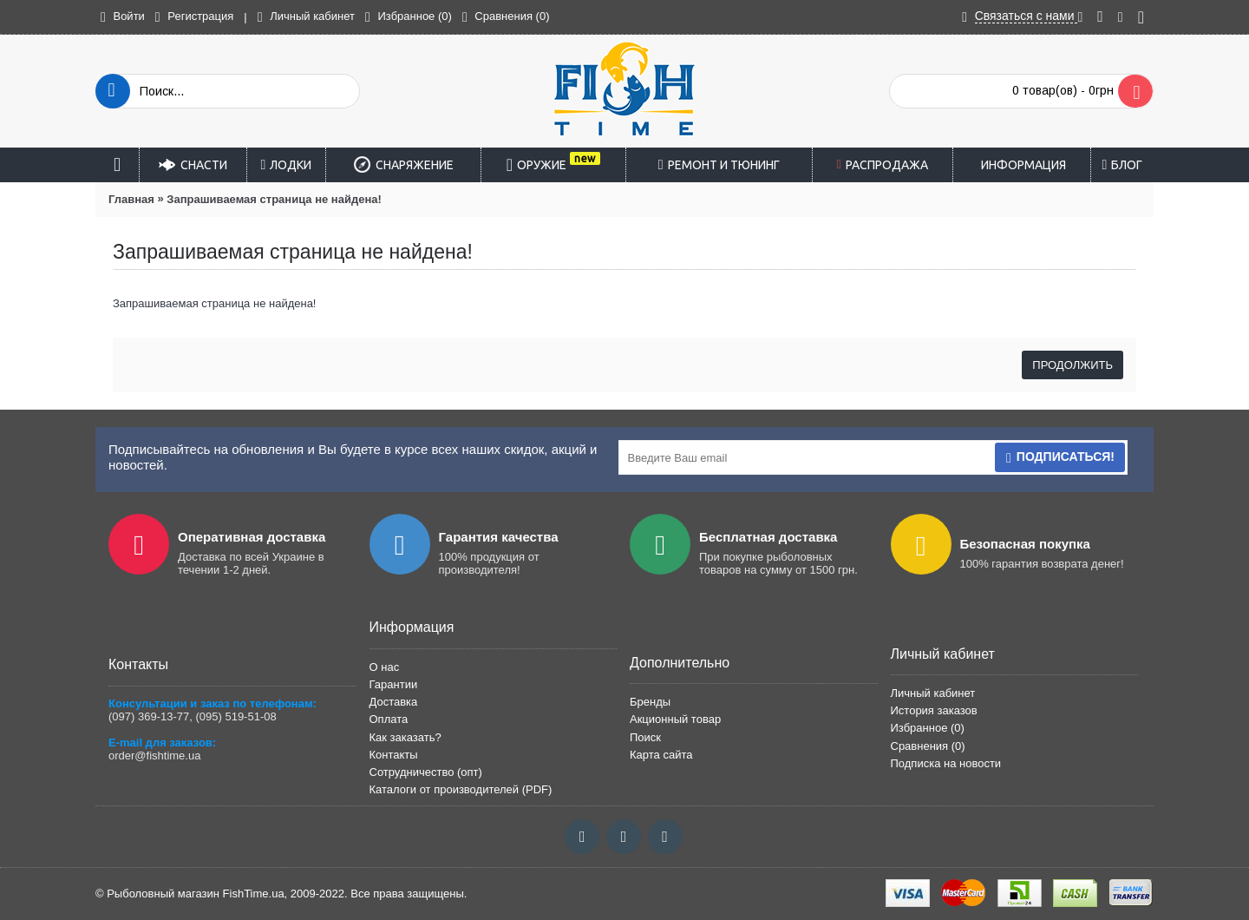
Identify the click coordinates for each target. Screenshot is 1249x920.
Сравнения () (928, 745)
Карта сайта (661, 754)
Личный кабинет (933, 693)
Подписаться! (1060, 457)
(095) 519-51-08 (235, 716)
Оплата (389, 719)
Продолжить (1072, 364)
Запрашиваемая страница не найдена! (274, 199)
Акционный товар (675, 719)
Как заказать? (405, 737)
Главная (131, 199)
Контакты (393, 754)
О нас (384, 667)
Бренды (650, 701)
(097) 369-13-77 (148, 716)
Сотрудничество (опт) (425, 772)
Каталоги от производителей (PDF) (461, 789)
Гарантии (393, 684)
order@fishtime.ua (154, 755)
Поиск (645, 737)
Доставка (393, 701)
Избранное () (928, 727)
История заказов (934, 710)
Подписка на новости (946, 763)
